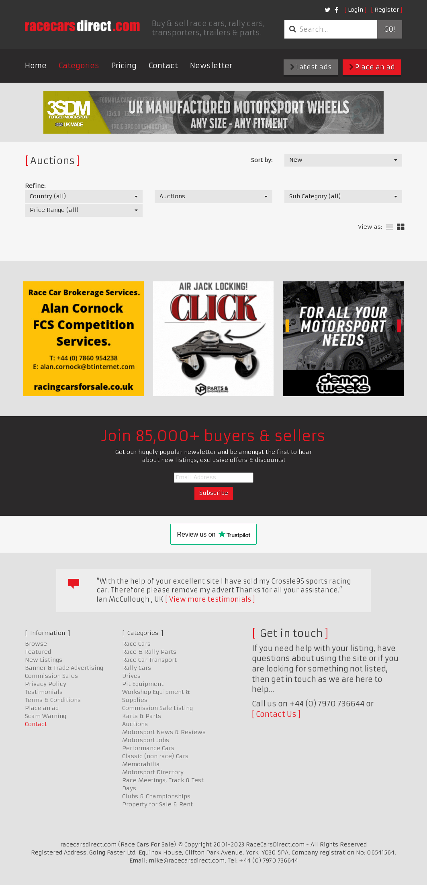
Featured (38, 651)
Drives (131, 676)
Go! (389, 29)
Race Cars (136, 643)
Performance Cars (148, 748)
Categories (79, 65)
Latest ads (310, 67)
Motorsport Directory (153, 772)
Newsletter (211, 65)
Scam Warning (45, 716)
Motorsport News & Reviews (164, 732)
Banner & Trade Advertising (64, 667)
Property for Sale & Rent (157, 804)
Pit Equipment (142, 684)
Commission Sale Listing (157, 708)
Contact (163, 65)
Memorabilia (141, 764)
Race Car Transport (149, 659)
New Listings (43, 659)
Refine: (35, 185)
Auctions (135, 724)
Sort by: (261, 160)
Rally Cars (136, 667)
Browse (36, 643)
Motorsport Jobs (145, 740)
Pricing (124, 65)
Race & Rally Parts (149, 651)
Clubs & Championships (156, 796)
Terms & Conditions (53, 700)
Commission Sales (51, 676)
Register (386, 9)
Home (36, 65)
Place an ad (372, 67)
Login (355, 9)
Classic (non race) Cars (155, 756)
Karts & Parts (141, 716)
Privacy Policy (45, 684)
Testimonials (44, 692)
